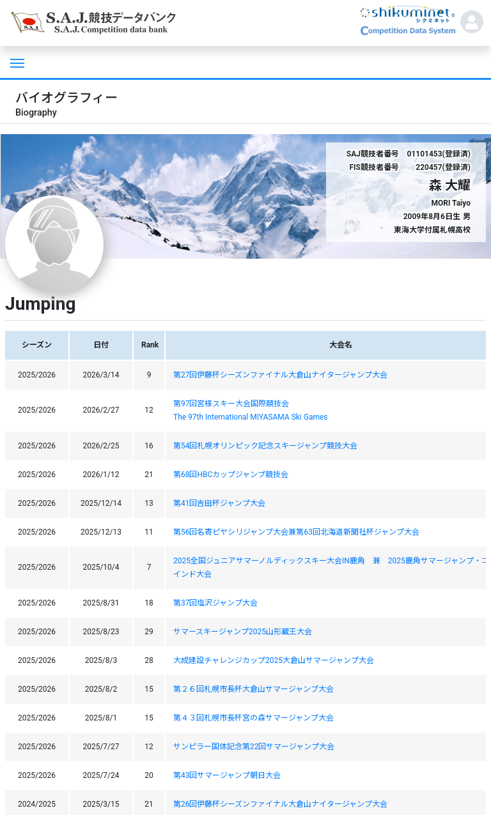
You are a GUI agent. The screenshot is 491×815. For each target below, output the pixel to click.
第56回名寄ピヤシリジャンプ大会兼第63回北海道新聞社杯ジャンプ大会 (296, 532)
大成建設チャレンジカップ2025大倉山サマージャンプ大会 (273, 660)
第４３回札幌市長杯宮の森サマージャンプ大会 (253, 717)
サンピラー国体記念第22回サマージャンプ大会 (254, 746)
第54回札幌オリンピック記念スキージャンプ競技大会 (265, 445)
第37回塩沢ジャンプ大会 (215, 602)
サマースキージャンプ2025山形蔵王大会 (242, 631)
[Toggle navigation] (16, 62)
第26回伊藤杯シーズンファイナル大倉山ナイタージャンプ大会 (280, 804)
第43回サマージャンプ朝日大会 (227, 775)
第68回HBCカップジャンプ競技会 (230, 474)
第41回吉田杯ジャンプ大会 (219, 503)
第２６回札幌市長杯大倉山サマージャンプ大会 (253, 689)
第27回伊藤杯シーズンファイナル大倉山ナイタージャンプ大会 (280, 374)
